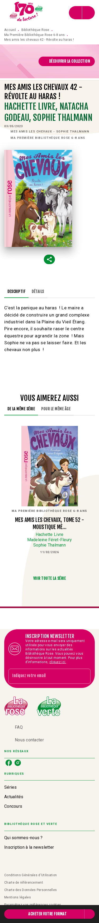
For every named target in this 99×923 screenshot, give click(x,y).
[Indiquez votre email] (42, 676)
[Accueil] (26, 12)
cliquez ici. (57, 662)
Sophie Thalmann (62, 117)
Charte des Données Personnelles (30, 890)
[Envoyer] (84, 676)
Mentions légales (17, 897)
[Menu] (82, 12)
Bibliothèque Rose (35, 30)
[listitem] (8, 762)
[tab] (16, 291)
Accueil (10, 30)
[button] (67, 61)
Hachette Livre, (32, 106)
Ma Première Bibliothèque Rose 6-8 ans (34, 35)
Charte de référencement (23, 882)
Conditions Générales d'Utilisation (30, 875)
